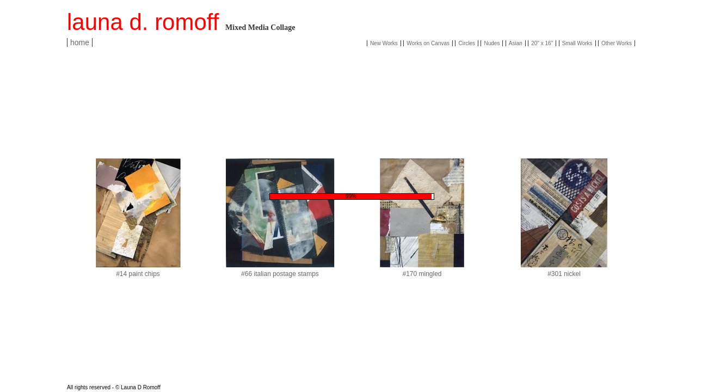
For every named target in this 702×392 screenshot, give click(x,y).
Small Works (577, 43)
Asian (515, 43)
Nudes (492, 43)
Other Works (616, 43)
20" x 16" (542, 43)
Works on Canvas (428, 43)
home (79, 42)
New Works (384, 43)
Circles (466, 43)
